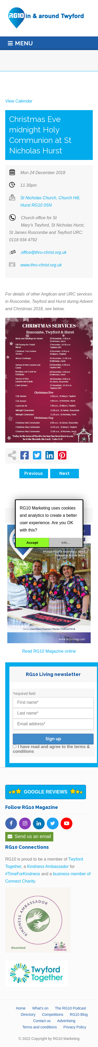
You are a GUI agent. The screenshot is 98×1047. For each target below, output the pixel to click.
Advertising (66, 1021)
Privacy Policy (75, 1027)
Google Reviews (45, 791)
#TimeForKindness (22, 874)
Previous (33, 473)
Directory (28, 1014)
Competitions (52, 1014)
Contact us (42, 1021)
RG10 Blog (79, 1014)
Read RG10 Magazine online (49, 651)
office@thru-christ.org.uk (44, 252)
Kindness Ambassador (48, 866)
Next (64, 473)
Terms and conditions (39, 1027)
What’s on (40, 1008)
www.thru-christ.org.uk (41, 265)
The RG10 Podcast (70, 1008)
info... (65, 542)
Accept (32, 542)
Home (21, 1008)
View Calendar (18, 101)
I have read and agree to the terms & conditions (51, 749)
